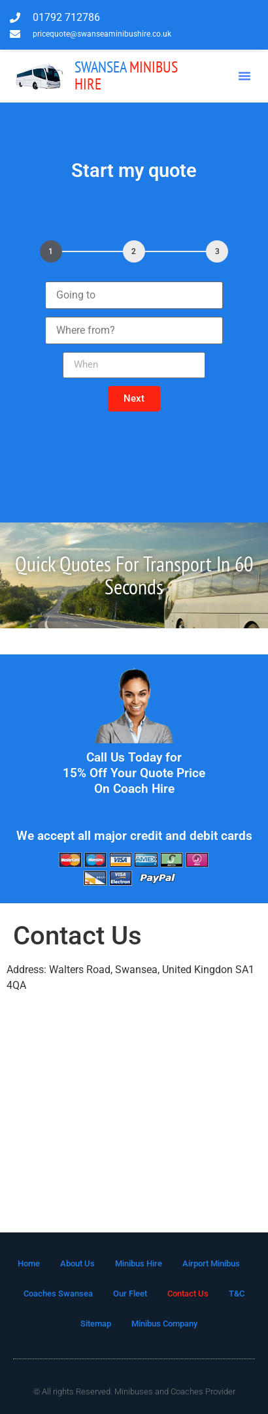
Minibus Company (164, 1323)
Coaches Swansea (58, 1293)
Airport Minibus (211, 1263)
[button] (244, 76)
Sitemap (95, 1323)
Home (29, 1263)
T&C (236, 1293)
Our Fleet (130, 1293)
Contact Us (188, 1293)
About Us (77, 1263)
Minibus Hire (126, 75)
